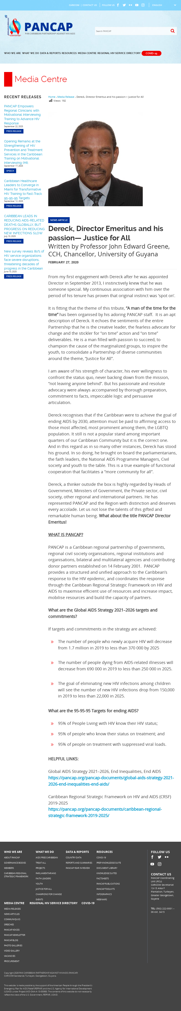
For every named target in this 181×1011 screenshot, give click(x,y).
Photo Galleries (13, 945)
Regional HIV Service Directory (118, 53)
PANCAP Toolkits (106, 889)
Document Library (107, 868)
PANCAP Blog (11, 940)
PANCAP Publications (108, 883)
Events (39, 899)
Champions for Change (49, 894)
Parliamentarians (46, 873)
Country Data (74, 857)
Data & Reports (50, 53)
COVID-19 (151, 53)
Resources (69, 53)
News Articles (12, 914)
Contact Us (90, 5)
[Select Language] (164, 5)
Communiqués (12, 919)
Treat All (41, 862)
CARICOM (74, 5)
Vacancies (9, 955)
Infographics (104, 894)
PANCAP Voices (12, 929)
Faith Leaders (43, 878)
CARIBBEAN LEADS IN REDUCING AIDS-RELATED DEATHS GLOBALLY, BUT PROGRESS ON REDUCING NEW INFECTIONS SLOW (24, 224)
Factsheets (103, 878)
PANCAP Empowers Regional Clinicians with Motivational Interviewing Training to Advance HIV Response (22, 114)
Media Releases (12, 908)
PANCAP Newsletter (14, 935)
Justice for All (44, 889)
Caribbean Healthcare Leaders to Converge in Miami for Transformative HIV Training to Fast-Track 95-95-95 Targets (23, 189)
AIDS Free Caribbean (47, 857)
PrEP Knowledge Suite (109, 862)
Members (9, 868)
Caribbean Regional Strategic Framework (16, 875)
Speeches (9, 924)
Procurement (11, 961)
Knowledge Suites (107, 873)
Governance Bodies (15, 862)
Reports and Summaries (79, 862)
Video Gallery (12, 950)
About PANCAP (12, 857)
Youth (39, 883)
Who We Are (12, 53)
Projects (40, 868)
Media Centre (87, 53)
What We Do (30, 53)
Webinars (102, 899)
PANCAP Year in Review (78, 868)
